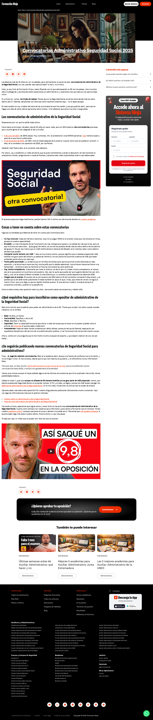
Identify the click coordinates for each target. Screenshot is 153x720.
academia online (15, 411)
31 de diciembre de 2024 (14, 141)
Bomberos (59, 655)
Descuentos (48, 603)
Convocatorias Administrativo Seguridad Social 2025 (43, 10)
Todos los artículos (51, 599)
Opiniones (80, 599)
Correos (101, 673)
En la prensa (81, 603)
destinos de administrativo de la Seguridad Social (22, 385)
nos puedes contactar (89, 411)
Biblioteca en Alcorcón (85, 614)
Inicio (19, 10)
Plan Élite (14, 599)
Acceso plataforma (83, 595)
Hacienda (103, 664)
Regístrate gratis (128, 163)
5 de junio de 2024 (11, 135)
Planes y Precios (17, 603)
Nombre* (114, 137)
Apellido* (132, 137)
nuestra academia (88, 219)
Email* (113, 146)
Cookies (37, 716)
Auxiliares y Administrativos (22, 622)
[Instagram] (57, 704)
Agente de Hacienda (104, 667)
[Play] (51, 188)
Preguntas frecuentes (52, 595)
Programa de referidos (52, 607)
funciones (17, 326)
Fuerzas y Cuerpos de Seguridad (24, 655)
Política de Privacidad (136, 156)
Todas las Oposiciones (20, 595)
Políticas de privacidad (62, 716)
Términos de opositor (84, 607)
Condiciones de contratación (21, 716)
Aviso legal (47, 716)
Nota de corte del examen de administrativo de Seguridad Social (30, 401)
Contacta (116, 591)
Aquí (84, 135)
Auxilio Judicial (103, 658)
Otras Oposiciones (106, 670)
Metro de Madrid (104, 676)
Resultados (80, 610)
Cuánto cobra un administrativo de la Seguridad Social (26, 399)
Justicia (102, 655)
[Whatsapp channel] (103, 704)
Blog (23, 10)
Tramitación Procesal (105, 661)
